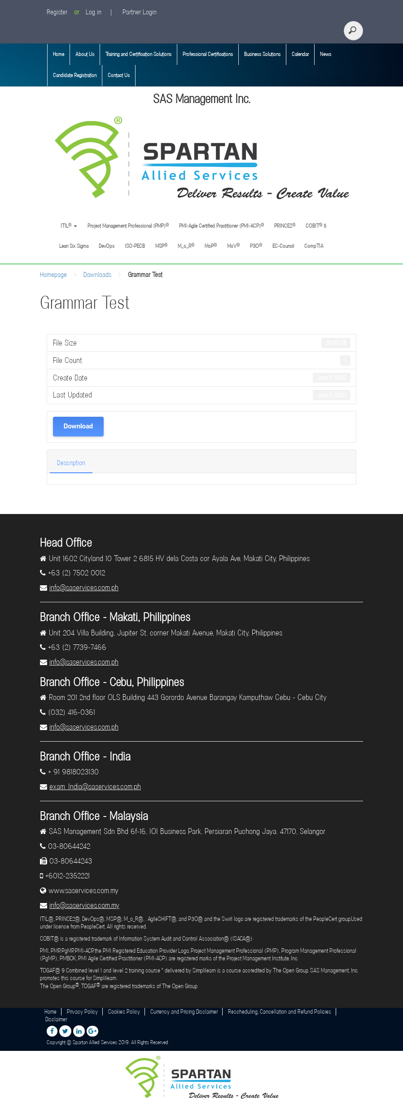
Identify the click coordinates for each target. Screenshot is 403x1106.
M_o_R (186, 246)
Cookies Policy (124, 1011)
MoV (233, 246)
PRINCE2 (284, 225)
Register (57, 12)
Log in (93, 12)
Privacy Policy (82, 1011)
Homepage (53, 274)
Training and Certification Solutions (138, 54)
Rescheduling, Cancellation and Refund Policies (279, 1011)
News (325, 54)
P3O (256, 246)
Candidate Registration (74, 75)
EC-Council (283, 246)
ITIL (68, 225)
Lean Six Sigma (73, 246)
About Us (84, 54)
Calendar (300, 54)
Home (58, 54)
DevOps (106, 246)
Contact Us (119, 75)
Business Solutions (262, 54)
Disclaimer (56, 1019)
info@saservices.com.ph (83, 587)
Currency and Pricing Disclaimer (184, 1011)
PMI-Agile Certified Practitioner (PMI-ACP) (221, 225)
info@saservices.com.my (84, 905)
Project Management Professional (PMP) (128, 225)
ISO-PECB (135, 246)
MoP (211, 246)
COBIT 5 (316, 225)
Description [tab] (71, 462)
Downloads (97, 274)
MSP (161, 246)
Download (78, 426)
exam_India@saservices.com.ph (95, 786)
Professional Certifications (208, 54)
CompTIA (314, 246)
